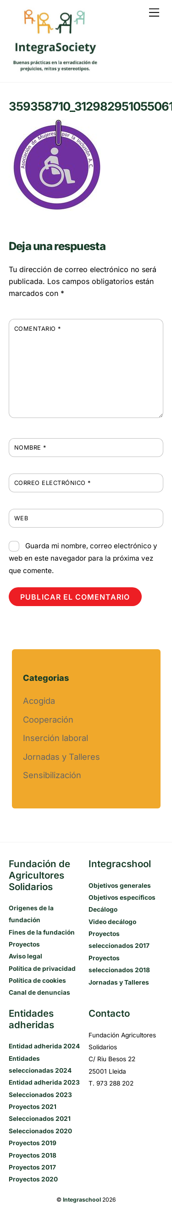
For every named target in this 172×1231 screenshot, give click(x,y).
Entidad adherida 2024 (44, 1046)
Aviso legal (25, 956)
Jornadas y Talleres (61, 757)
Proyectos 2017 (32, 1167)
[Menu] (154, 12)
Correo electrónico (52, 482)
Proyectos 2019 (32, 1143)
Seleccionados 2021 (40, 1118)
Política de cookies (37, 980)
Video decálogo (112, 921)
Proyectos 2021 (32, 1106)
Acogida (39, 701)
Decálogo (103, 909)
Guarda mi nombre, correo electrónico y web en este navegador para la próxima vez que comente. (83, 558)
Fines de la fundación (42, 932)
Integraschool (82, 1199)
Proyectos (24, 944)
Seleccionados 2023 (40, 1094)
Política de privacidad (42, 968)
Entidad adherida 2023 (44, 1082)
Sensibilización (52, 775)
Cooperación (48, 719)
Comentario (37, 328)
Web (21, 518)
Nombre (30, 447)
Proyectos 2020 (33, 1179)
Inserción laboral (55, 738)
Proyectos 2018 (32, 1155)
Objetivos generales (120, 885)
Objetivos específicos (122, 897)
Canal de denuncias (39, 992)
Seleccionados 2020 (40, 1131)
